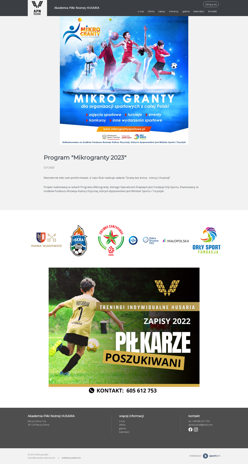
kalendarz (199, 11)
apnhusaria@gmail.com (200, 424)
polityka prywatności (71, 457)
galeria (186, 11)
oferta (151, 11)
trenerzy (173, 11)
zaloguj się (211, 4)
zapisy (161, 11)
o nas (141, 11)
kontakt (212, 11)
